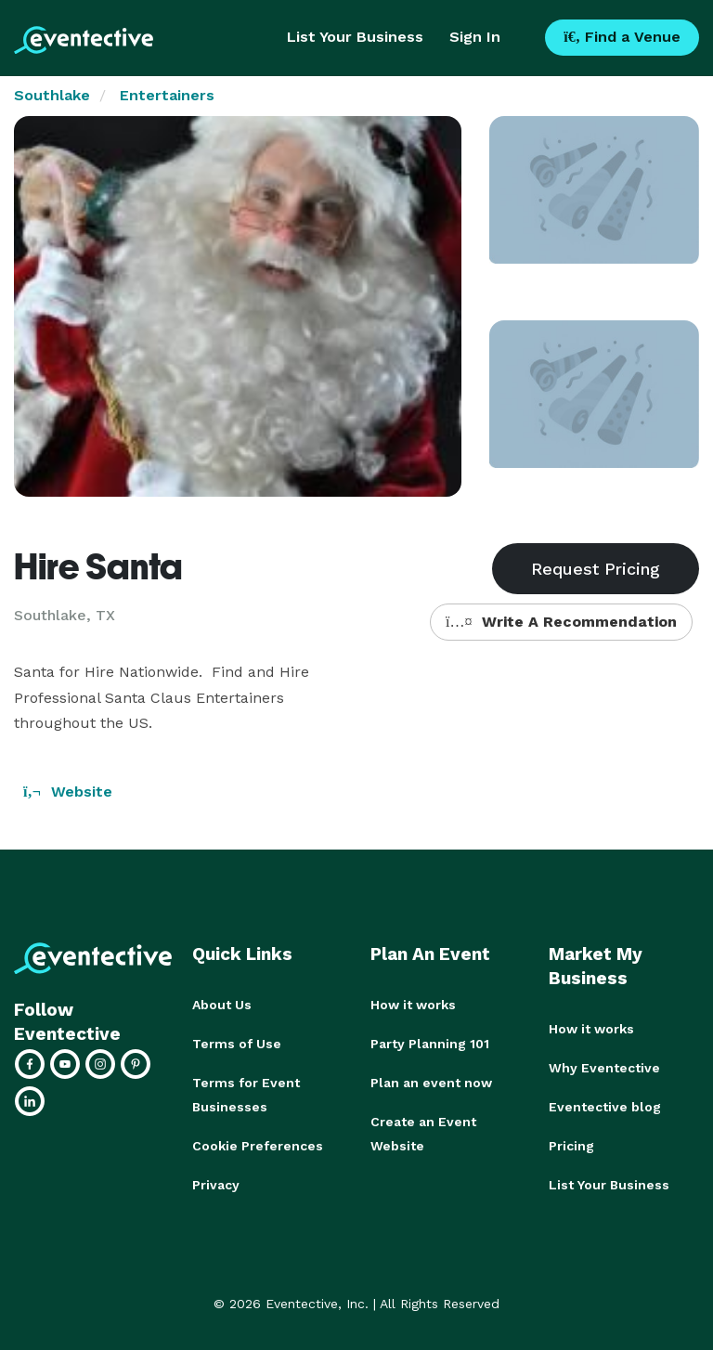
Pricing (571, 1145)
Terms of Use (236, 1043)
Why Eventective (604, 1067)
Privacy (216, 1184)
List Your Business (355, 36)
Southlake (52, 95)
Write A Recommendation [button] (561, 621)
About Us (222, 1004)
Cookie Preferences (257, 1145)
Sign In (474, 36)
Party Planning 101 (429, 1043)
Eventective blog (605, 1106)
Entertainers (167, 95)
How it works (413, 1004)
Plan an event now (431, 1082)
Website (67, 791)
